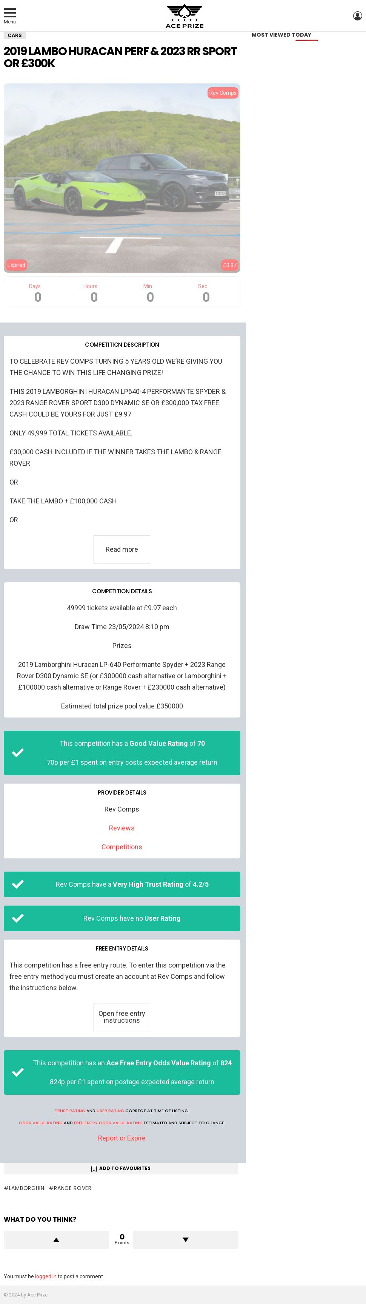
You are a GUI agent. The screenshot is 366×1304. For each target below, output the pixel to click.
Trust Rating (70, 1111)
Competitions (121, 847)
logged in (46, 1276)
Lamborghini (27, 1188)
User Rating (110, 1111)
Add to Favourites (125, 1168)
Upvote (56, 1240)
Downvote (185, 1240)
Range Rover (73, 1188)
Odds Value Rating (41, 1123)
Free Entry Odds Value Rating (108, 1123)
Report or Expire (122, 1138)
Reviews (122, 828)
